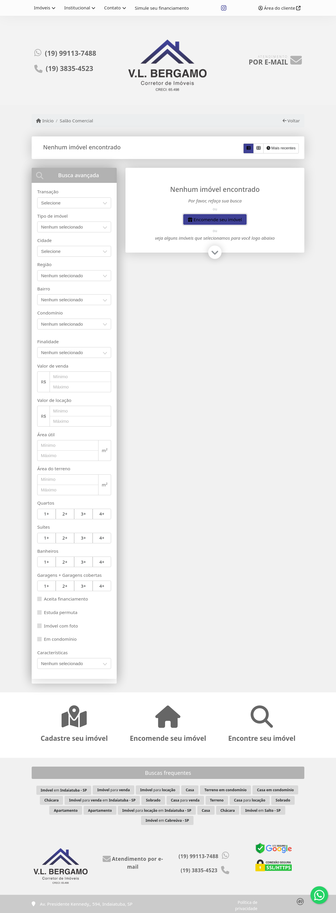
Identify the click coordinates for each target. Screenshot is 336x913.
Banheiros (47, 551)
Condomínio (50, 313)
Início (45, 121)
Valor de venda (52, 366)
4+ (101, 514)
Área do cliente (279, 8)
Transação (47, 192)
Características (52, 652)
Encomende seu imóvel (215, 219)
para (113, 789)
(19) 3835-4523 (69, 68)
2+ (64, 514)
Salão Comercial (76, 121)
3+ (83, 514)
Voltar (291, 121)
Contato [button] (112, 8)
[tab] (74, 175)
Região (44, 264)
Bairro (43, 289)
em (64, 790)
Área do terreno (53, 468)
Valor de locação (54, 400)
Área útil (46, 434)
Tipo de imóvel (52, 216)
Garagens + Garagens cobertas (69, 575)
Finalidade (48, 341)
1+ (46, 514)
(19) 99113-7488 (70, 53)
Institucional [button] (77, 8)
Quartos (45, 503)
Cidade (44, 240)
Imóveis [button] (42, 8)
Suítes (43, 527)
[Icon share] (223, 8)
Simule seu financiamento (162, 8)
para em (102, 800)
